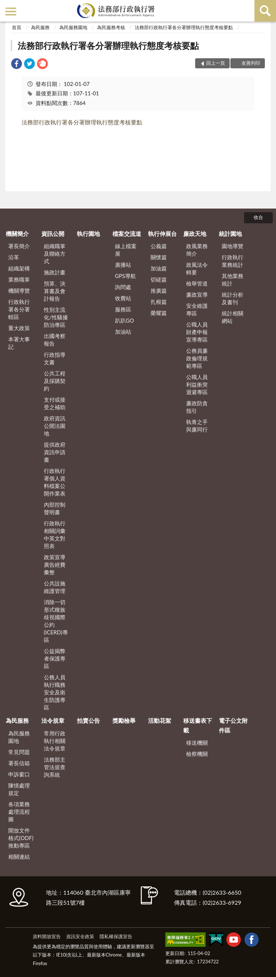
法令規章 (52, 720)
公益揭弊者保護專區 (54, 658)
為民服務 (40, 27)
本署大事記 (19, 343)
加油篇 (159, 268)
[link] (16, 64)
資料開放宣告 (47, 936)
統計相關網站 (232, 317)
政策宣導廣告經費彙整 (54, 564)
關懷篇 (159, 257)
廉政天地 (194, 233)
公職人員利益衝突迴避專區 (197, 384)
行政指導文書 (54, 358)
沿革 (13, 257)
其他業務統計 (232, 280)
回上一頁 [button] (215, 63)
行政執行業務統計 (232, 261)
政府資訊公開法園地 (54, 426)
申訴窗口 (19, 774)
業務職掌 (19, 279)
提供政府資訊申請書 (54, 452)
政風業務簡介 (197, 250)
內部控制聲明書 (54, 508)
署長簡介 (19, 246)
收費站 (123, 298)
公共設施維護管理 (54, 587)
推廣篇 (159, 290)
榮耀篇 (159, 313)
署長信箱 (19, 763)
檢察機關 (197, 753)
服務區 (123, 309)
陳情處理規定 (19, 789)
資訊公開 (52, 233)
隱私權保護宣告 (116, 936)
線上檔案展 (126, 250)
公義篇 (159, 246)
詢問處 (123, 287)
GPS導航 (125, 276)
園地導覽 (232, 246)
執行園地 (88, 233)
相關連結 (19, 856)
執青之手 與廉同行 (197, 426)
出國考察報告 (54, 340)
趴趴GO (124, 320)
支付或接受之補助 (54, 403)
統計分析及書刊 (232, 298)
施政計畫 (54, 272)
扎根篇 (159, 301)
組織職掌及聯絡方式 (54, 253)
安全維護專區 (197, 309)
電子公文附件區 (233, 725)
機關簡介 (17, 233)
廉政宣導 (197, 294)
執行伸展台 (162, 233)
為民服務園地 (73, 27)
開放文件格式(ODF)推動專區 (20, 838)
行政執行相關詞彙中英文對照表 (54, 534)
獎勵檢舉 (123, 720)
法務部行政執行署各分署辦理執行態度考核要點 (184, 27)
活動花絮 (159, 720)
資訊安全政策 (80, 936)
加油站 (123, 331)
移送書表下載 (197, 725)
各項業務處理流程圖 (19, 811)
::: (7, 6)
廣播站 (123, 264)
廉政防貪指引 (197, 407)
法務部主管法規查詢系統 (54, 767)
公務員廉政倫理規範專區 (197, 358)
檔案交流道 (126, 233)
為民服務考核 (111, 27)
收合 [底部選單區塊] (258, 217)
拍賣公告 (88, 720)
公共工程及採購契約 (54, 381)
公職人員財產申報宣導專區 (197, 332)
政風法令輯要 (197, 268)
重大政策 (19, 328)
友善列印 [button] (251, 63)
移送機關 (197, 742)
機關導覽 (19, 290)
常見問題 (19, 752)
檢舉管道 (197, 283)
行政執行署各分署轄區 (19, 309)
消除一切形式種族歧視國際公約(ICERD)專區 (56, 621)
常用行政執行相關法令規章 (54, 741)
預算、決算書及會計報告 (54, 291)
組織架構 (19, 268)
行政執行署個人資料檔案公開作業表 (54, 482)
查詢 (265, 11)
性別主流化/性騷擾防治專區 (56, 317)
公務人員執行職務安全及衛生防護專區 (54, 692)
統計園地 (230, 233)
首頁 (16, 27)
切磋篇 (159, 279)
